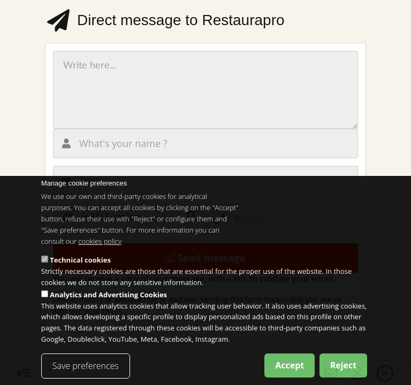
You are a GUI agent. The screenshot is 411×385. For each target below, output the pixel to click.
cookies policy (99, 251)
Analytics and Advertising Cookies (108, 305)
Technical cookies (80, 270)
